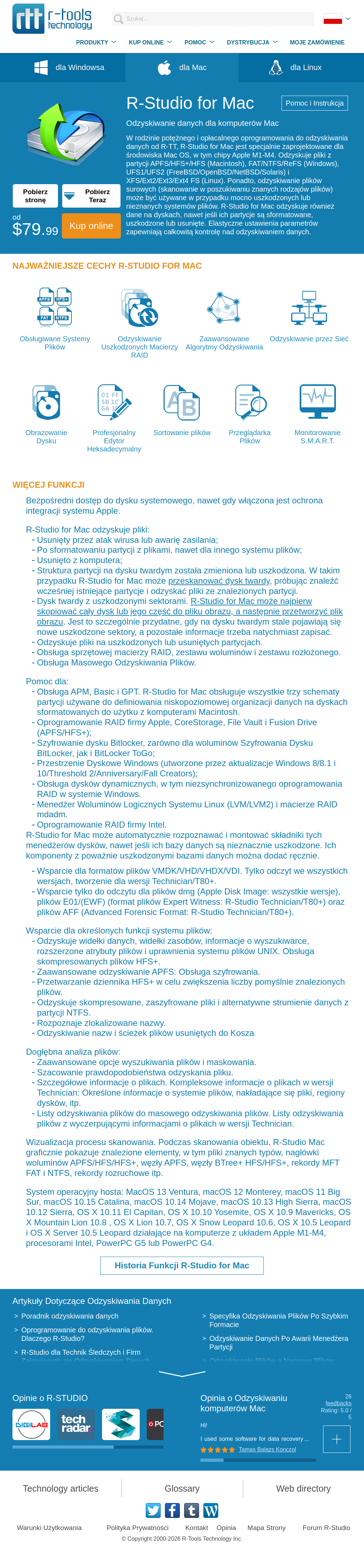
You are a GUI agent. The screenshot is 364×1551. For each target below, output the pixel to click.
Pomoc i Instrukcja (315, 103)
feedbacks (339, 1403)
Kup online (91, 225)
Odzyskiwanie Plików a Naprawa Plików (271, 1361)
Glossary (182, 1488)
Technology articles (60, 1488)
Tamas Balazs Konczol (267, 1449)
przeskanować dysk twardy (218, 580)
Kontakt (196, 1527)
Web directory (303, 1488)
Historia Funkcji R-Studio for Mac (182, 1265)
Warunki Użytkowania (49, 1527)
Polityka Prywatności (137, 1527)
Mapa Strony (266, 1527)
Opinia (226, 1527)
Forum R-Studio (326, 1527)
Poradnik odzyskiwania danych (70, 1316)
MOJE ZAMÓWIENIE (317, 42)
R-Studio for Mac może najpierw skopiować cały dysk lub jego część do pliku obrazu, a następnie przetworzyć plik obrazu (190, 611)
